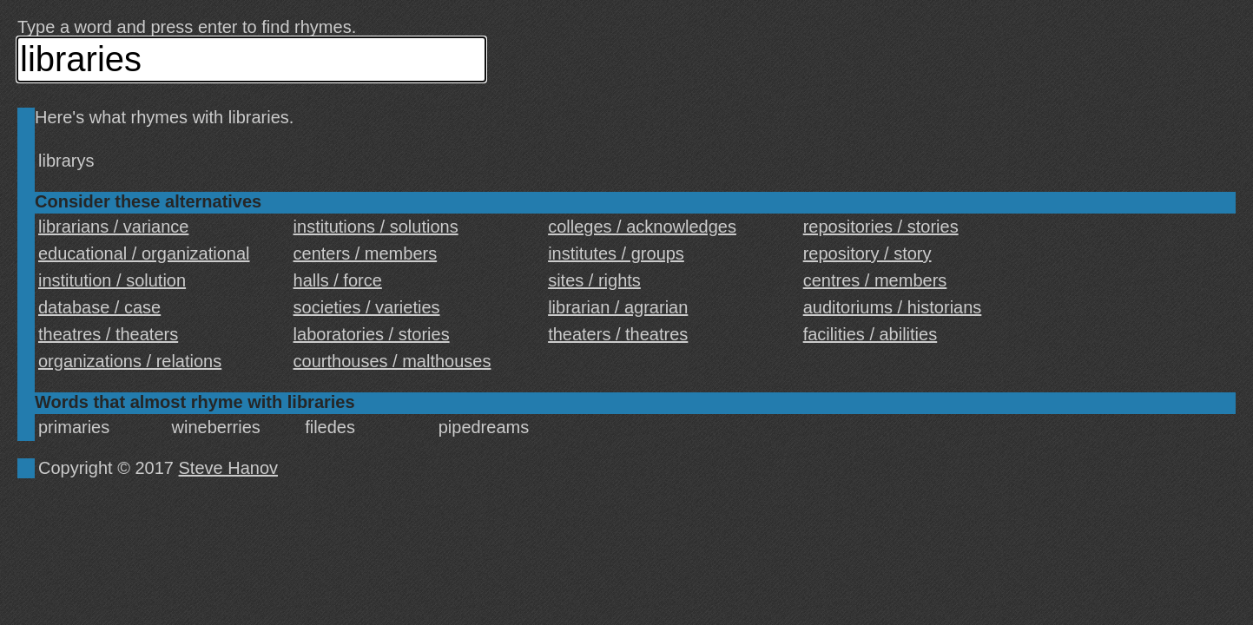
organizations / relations (129, 361)
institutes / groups (616, 253)
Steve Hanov (229, 467)
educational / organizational (144, 253)
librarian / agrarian (618, 307)
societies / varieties (366, 307)
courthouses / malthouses (392, 361)
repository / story (867, 253)
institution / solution (112, 280)
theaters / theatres (618, 334)
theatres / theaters (108, 334)
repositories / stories (881, 226)
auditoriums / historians (892, 307)
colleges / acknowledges (642, 226)
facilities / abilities (870, 334)
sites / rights (594, 280)
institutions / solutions (375, 226)
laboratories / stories (371, 334)
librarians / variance (113, 226)
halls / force (337, 280)
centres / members (875, 280)
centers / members (365, 253)
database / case (99, 307)
